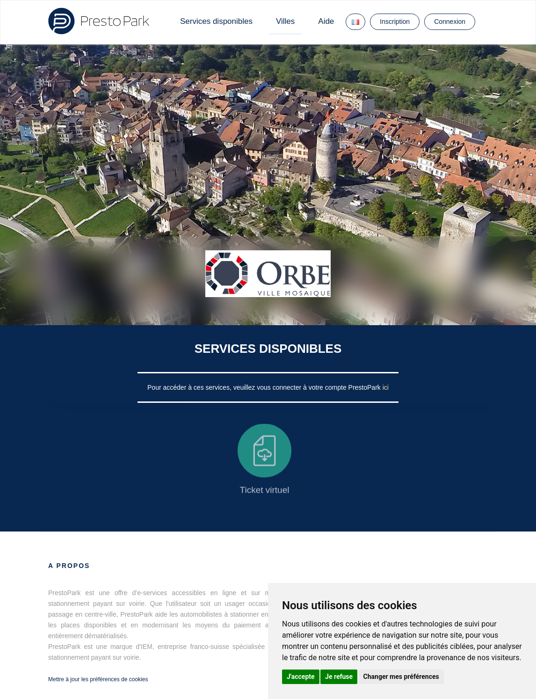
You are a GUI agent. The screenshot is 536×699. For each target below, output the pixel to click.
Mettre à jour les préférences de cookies (98, 679)
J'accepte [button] (301, 676)
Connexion (449, 21)
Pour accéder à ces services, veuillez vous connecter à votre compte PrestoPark (265, 387)
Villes (285, 21)
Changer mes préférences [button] (401, 676)
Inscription (395, 21)
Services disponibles (216, 21)
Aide (326, 21)
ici (386, 387)
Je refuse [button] (339, 676)
